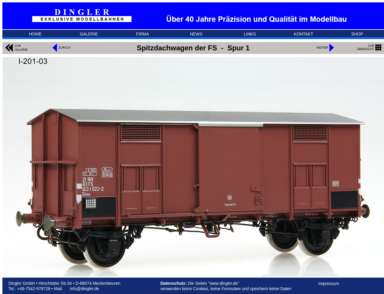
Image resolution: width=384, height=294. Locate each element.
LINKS (250, 34)
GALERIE (89, 34)
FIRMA (142, 34)
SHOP (357, 34)
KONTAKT (303, 34)
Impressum (328, 283)
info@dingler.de (84, 288)
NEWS (196, 34)
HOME (35, 34)
